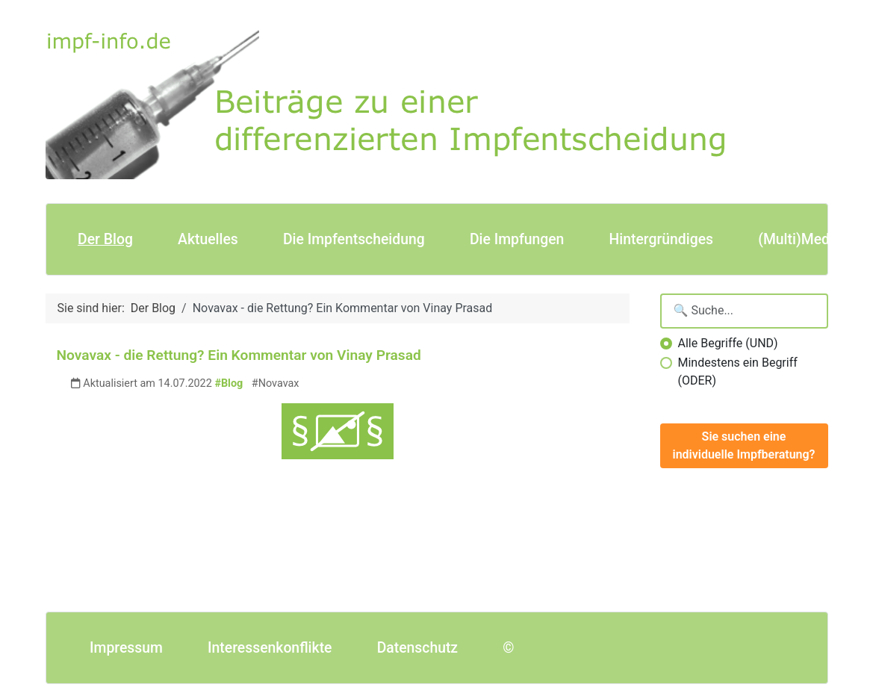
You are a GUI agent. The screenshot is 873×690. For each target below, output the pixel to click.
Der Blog (105, 239)
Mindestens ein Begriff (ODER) (738, 371)
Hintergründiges (661, 239)
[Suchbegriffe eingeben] (744, 311)
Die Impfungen (517, 239)
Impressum (126, 647)
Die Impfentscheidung (354, 239)
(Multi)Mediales (809, 239)
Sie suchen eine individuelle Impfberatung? (744, 445)
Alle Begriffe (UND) (728, 343)
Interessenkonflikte (270, 647)
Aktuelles (208, 239)
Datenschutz (417, 647)
